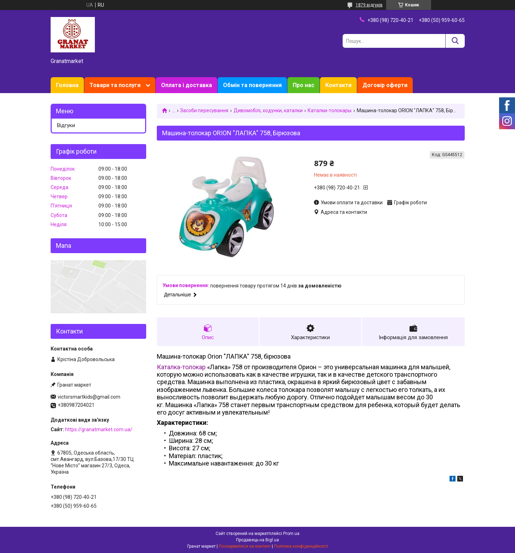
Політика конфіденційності (301, 546)
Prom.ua (291, 533)
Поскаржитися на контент (245, 546)
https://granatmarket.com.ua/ (98, 429)
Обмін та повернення (252, 85)
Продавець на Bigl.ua (257, 539)
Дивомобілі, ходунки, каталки (268, 110)
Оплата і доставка (186, 85)
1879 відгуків (369, 4)
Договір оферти (384, 85)
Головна (67, 85)
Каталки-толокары (329, 110)
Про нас (303, 85)
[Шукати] (455, 41)
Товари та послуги (115, 85)
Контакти (338, 85)
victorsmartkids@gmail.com (89, 397)
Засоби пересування (204, 110)
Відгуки (66, 125)
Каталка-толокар (181, 367)
